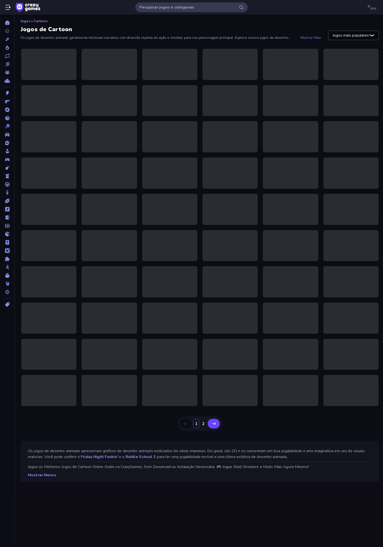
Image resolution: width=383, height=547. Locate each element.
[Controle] (7, 159)
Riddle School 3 (141, 456)
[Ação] (7, 93)
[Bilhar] (7, 126)
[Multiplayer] (7, 72)
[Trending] (7, 47)
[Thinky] (7, 284)
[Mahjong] (7, 242)
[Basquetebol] (7, 118)
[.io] (7, 234)
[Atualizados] (7, 56)
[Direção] (7, 184)
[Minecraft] (7, 250)
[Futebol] (7, 226)
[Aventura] (7, 110)
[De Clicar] (7, 168)
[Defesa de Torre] (7, 176)
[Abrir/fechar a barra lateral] (8, 7)
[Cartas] (7, 143)
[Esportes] (7, 201)
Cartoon (41, 21)
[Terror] (7, 275)
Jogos (25, 21)
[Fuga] (7, 217)
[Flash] (7, 209)
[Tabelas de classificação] (7, 81)
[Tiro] (7, 292)
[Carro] (7, 134)
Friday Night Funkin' (99, 456)
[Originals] (7, 64)
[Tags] (7, 304)
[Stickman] (7, 267)
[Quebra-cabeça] (7, 259)
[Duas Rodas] (7, 192)
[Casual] (7, 151)
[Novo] (7, 39)
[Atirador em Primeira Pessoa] (7, 101)
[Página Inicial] (7, 23)
